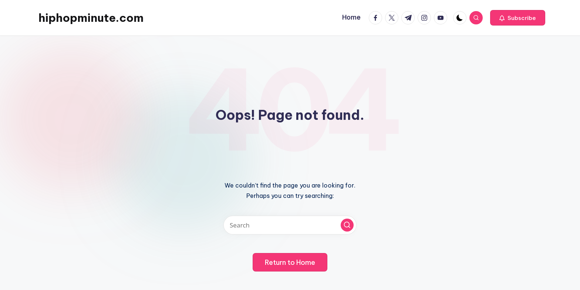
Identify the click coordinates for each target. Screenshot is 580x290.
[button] (517, 18)
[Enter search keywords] (290, 225)
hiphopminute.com (91, 18)
